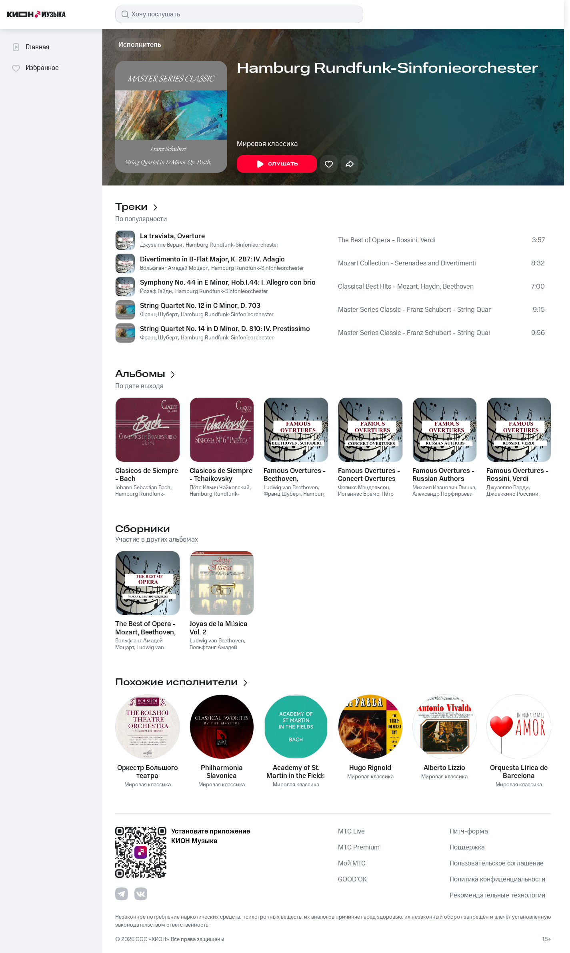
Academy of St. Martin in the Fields (296, 772)
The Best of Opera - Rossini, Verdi (387, 240)
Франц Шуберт (159, 315)
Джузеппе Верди (161, 245)
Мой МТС (352, 863)
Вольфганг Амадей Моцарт (174, 268)
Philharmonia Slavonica (222, 772)
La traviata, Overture (172, 236)
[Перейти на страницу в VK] (140, 893)
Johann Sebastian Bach (142, 488)
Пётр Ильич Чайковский (220, 488)
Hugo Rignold (370, 768)
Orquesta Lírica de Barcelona (519, 772)
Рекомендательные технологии (497, 895)
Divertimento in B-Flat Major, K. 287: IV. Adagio (212, 259)
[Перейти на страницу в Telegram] (121, 893)
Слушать (276, 164)
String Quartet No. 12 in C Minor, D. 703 (200, 306)
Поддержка (467, 847)
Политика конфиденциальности (497, 879)
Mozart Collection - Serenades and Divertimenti (407, 263)
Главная (30, 47)
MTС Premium (359, 847)
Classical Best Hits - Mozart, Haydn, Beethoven (406, 286)
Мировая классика (267, 144)
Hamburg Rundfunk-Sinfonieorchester (232, 245)
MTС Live (351, 831)
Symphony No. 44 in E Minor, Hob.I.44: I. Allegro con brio (228, 282)
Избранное (35, 68)
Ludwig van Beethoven (291, 488)
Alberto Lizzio (444, 768)
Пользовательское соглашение (497, 863)
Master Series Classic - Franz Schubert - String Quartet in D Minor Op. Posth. (414, 310)
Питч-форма (469, 831)
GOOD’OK (352, 879)
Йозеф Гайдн (156, 291)
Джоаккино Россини (512, 494)
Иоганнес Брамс (358, 494)
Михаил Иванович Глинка (443, 488)
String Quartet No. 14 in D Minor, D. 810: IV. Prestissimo (225, 329)
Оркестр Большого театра (147, 772)
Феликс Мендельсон (363, 488)
